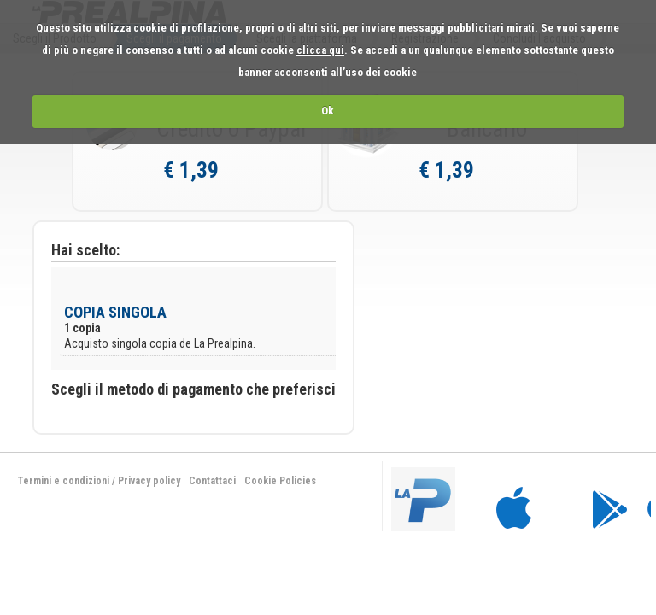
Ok (327, 110)
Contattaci (212, 481)
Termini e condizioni (63, 481)
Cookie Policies (280, 481)
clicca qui (320, 50)
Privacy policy (149, 481)
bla (511, 498)
